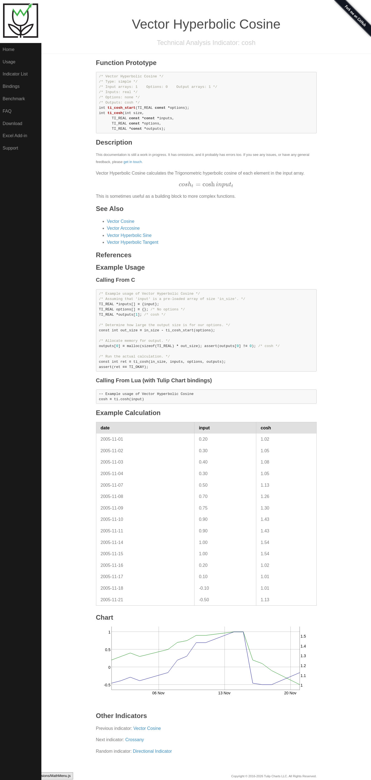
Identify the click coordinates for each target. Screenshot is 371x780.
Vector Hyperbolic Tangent (132, 242)
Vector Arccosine (123, 228)
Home (9, 49)
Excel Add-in (15, 135)
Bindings (11, 86)
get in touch (133, 162)
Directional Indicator (152, 751)
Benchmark (14, 98)
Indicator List (15, 74)
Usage (9, 61)
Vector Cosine (121, 221)
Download (12, 123)
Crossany (134, 739)
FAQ (7, 111)
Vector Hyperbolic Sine (129, 235)
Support (10, 148)
